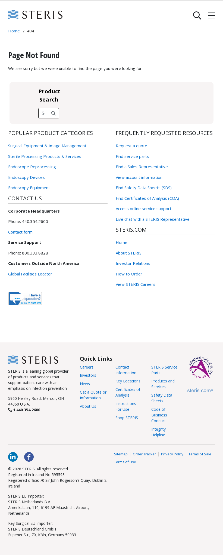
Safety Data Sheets (161, 398)
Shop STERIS (126, 417)
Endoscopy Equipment (29, 187)
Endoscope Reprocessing (32, 166)
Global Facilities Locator (30, 274)
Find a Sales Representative (142, 166)
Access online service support (143, 208)
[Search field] (43, 113)
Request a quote (131, 145)
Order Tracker (144, 454)
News (85, 383)
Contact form (20, 232)
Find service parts (132, 156)
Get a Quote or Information (93, 395)
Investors (88, 375)
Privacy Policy (172, 454)
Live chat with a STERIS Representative (153, 219)
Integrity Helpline (158, 432)
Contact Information (125, 369)
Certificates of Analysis (127, 392)
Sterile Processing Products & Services (44, 156)
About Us (88, 406)
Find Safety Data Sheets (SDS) (144, 187)
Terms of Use (125, 462)
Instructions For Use (125, 406)
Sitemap (121, 454)
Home (121, 242)
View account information (139, 177)
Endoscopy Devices (26, 177)
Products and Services (163, 383)
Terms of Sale (200, 454)
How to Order (129, 274)
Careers (86, 367)
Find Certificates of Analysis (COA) (147, 198)
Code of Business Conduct (159, 415)
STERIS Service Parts (164, 369)
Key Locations (127, 381)
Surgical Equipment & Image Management (47, 145)
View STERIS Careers (135, 284)
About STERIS (129, 253)
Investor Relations (133, 263)
